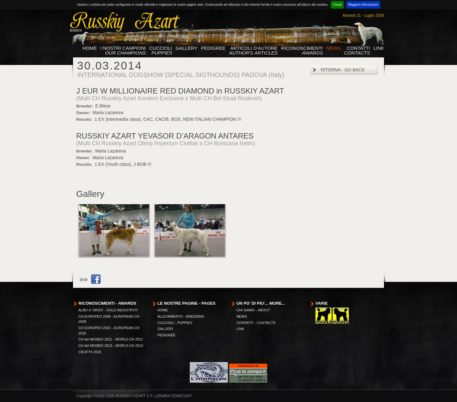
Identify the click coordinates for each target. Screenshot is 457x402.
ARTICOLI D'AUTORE (253, 50)
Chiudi (337, 4)
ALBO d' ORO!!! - (108, 310)
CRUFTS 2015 (89, 352)
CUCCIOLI (160, 50)
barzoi (76, 30)
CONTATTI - (255, 323)
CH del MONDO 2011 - (110, 339)
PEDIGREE (213, 48)
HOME (90, 48)
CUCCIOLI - (174, 323)
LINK (379, 48)
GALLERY (186, 48)
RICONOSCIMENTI (302, 50)
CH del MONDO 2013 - (110, 345)
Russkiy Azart (124, 22)
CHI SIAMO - (253, 310)
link (96, 279)
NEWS (333, 48)
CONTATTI (357, 50)
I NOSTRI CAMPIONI (123, 50)
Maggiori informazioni (363, 4)
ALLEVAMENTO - (180, 316)
